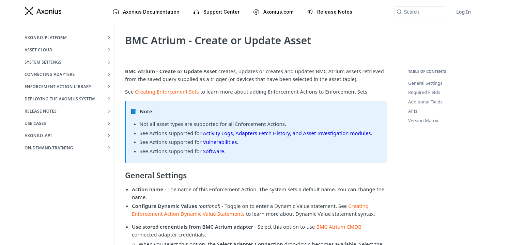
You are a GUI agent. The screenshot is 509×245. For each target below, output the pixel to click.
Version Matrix (423, 120)
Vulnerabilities (220, 141)
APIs (412, 111)
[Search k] (420, 12)
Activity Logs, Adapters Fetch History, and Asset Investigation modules (287, 133)
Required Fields (424, 92)
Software (213, 151)
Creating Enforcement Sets (167, 91)
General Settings (425, 83)
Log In (463, 12)
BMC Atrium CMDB (338, 226)
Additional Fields (425, 102)
